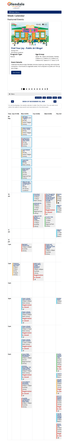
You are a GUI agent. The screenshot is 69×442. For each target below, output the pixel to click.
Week (54, 97)
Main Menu (14, 12)
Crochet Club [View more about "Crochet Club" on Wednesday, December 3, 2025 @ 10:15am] (49, 217)
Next (47, 89)
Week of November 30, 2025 (33, 101)
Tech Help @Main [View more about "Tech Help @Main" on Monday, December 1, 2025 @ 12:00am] (25, 161)
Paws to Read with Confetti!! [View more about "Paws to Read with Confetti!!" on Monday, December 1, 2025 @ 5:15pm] (26, 340)
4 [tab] (32, 89)
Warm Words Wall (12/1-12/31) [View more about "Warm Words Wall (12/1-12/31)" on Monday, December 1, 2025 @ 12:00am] (26, 169)
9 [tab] (45, 89)
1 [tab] (24, 89)
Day (60, 97)
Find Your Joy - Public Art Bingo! (26, 48)
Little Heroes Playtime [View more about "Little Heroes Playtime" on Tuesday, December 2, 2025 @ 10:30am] (37, 204)
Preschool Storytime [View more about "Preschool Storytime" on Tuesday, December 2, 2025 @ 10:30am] (37, 195)
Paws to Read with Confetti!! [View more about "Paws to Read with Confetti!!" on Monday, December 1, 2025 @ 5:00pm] (26, 327)
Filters (13, 94)
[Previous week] (12, 101)
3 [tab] (29, 89)
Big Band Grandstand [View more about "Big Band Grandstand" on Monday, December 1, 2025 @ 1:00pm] (25, 245)
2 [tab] (26, 89)
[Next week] (55, 101)
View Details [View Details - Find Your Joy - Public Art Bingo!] (16, 72)
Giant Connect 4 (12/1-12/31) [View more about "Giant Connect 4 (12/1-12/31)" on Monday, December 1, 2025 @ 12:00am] (27, 129)
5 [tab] (34, 89)
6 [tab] (37, 89)
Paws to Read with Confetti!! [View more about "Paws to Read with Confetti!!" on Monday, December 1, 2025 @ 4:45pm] (26, 312)
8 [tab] (42, 89)
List (44, 97)
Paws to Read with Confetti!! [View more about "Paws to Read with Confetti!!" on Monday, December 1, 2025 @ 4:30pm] (26, 299)
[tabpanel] (34, 48)
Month (49, 97)
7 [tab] (40, 89)
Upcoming (38, 97)
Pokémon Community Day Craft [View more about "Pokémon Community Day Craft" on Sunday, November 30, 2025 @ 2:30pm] (16, 264)
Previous (22, 89)
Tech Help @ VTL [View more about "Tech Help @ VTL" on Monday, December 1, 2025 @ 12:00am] (26, 150)
